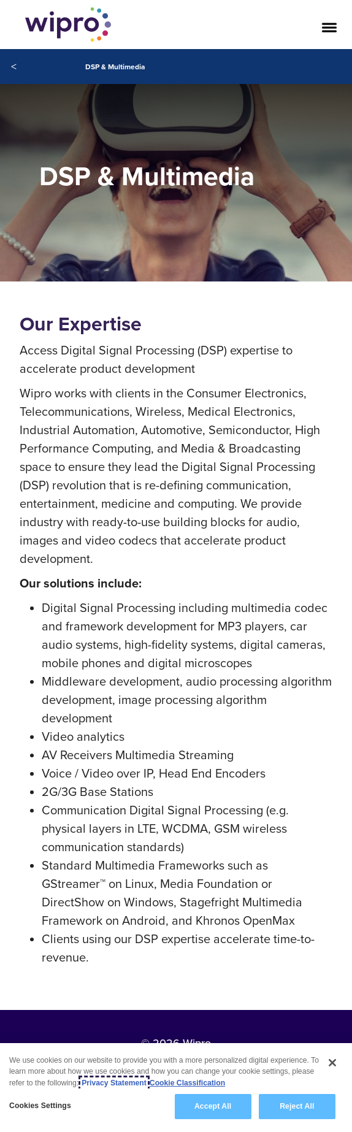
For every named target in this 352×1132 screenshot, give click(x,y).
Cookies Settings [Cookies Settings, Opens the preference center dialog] (40, 1105)
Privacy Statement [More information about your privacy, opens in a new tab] (114, 1083)
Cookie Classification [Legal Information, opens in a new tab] (187, 1083)
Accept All (212, 1106)
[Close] (332, 1062)
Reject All (297, 1106)
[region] (176, 1087)
